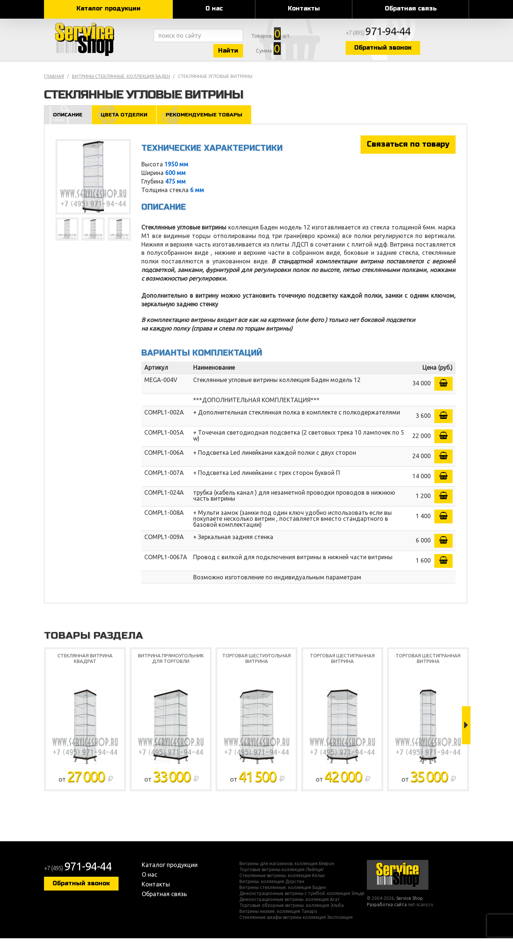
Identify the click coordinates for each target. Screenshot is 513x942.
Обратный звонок (403, 49)
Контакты (304, 8)
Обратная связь (411, 8)
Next (466, 729)
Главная (54, 79)
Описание (69, 118)
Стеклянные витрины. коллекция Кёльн (282, 879)
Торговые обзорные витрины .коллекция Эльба (291, 909)
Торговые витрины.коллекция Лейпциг (281, 873)
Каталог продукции (108, 8)
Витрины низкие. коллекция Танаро (278, 915)
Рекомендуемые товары (211, 118)
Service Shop (97, 41)
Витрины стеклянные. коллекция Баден (121, 79)
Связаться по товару (408, 148)
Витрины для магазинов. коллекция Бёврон (286, 867)
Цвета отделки (127, 118)
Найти (238, 51)
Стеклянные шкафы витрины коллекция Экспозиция (296, 921)
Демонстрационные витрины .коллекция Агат (289, 903)
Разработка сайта (387, 908)
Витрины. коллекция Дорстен (271, 885)
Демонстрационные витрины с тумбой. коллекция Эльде (302, 897)
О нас (214, 8)
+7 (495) (400, 34)
